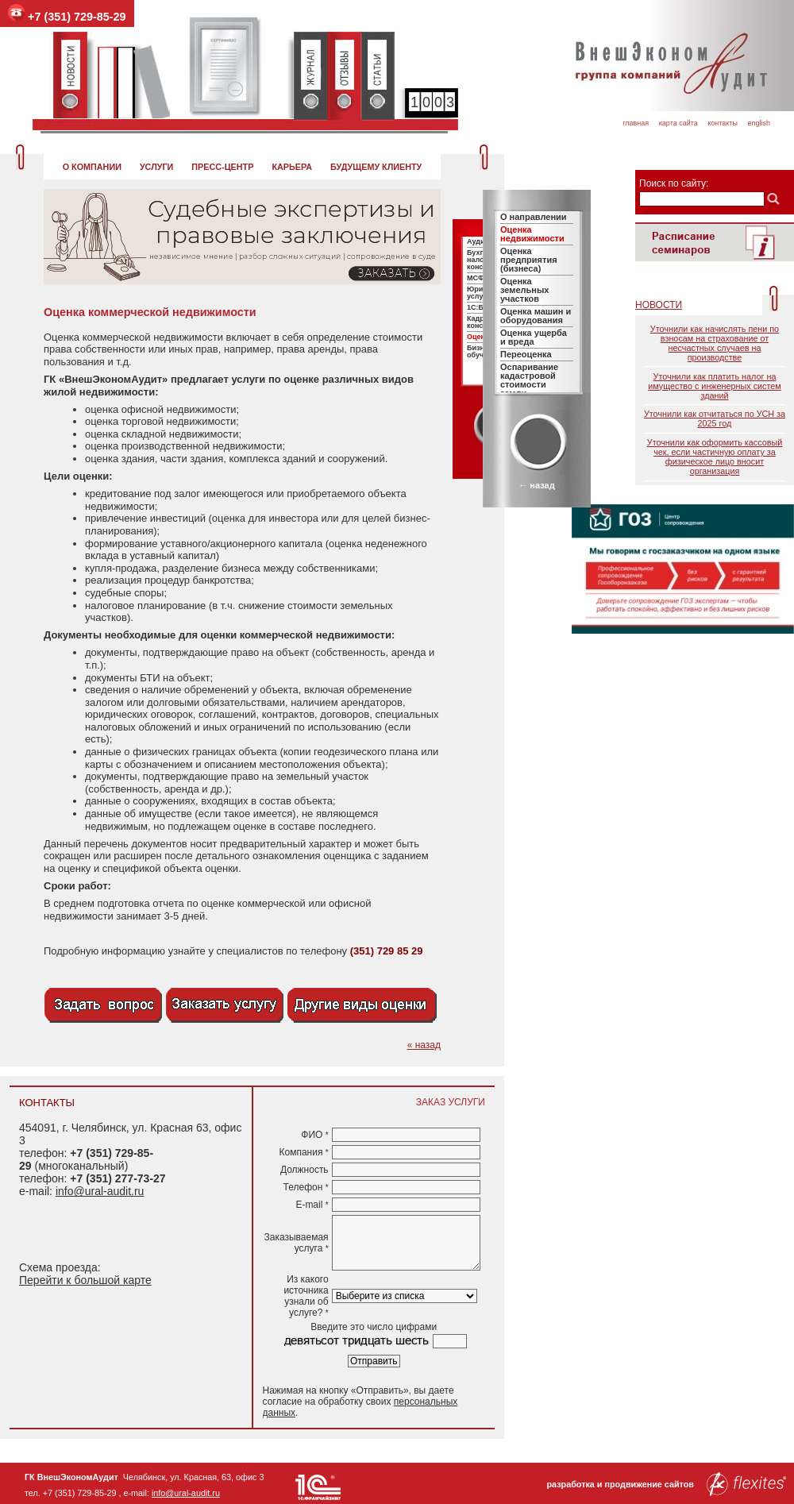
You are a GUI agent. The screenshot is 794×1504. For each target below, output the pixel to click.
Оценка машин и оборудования (535, 316)
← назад (536, 485)
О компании (92, 167)
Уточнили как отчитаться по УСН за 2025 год (714, 418)
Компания (303, 1152)
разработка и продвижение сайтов (666, 1484)
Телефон (306, 1187)
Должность (304, 1169)
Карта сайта (678, 123)
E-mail (311, 1204)
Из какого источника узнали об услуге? (305, 1296)
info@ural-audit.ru (100, 1191)
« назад (424, 1045)
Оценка (479, 337)
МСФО (478, 278)
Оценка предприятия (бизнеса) (528, 259)
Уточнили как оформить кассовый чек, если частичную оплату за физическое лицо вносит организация (714, 457)
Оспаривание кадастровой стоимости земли (529, 380)
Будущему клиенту (376, 167)
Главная (635, 123)
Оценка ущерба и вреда (533, 337)
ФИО (314, 1134)
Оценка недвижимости (532, 234)
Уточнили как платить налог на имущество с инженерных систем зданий (714, 386)
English (758, 123)
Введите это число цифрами (373, 1326)
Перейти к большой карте (85, 1280)
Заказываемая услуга (296, 1243)
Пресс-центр (222, 167)
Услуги (156, 167)
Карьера (292, 167)
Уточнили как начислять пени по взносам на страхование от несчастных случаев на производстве (714, 343)
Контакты (722, 123)
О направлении (533, 217)
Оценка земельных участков (524, 289)
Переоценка (526, 354)
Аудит (477, 241)
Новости (658, 304)
